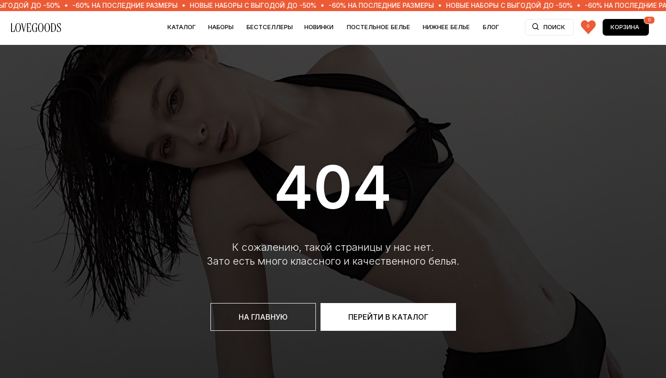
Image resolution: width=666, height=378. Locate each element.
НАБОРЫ (221, 27)
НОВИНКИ (318, 27)
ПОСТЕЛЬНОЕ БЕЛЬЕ (378, 27)
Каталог (181, 27)
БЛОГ (491, 27)
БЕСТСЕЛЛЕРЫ (270, 27)
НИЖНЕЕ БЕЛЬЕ (446, 27)
